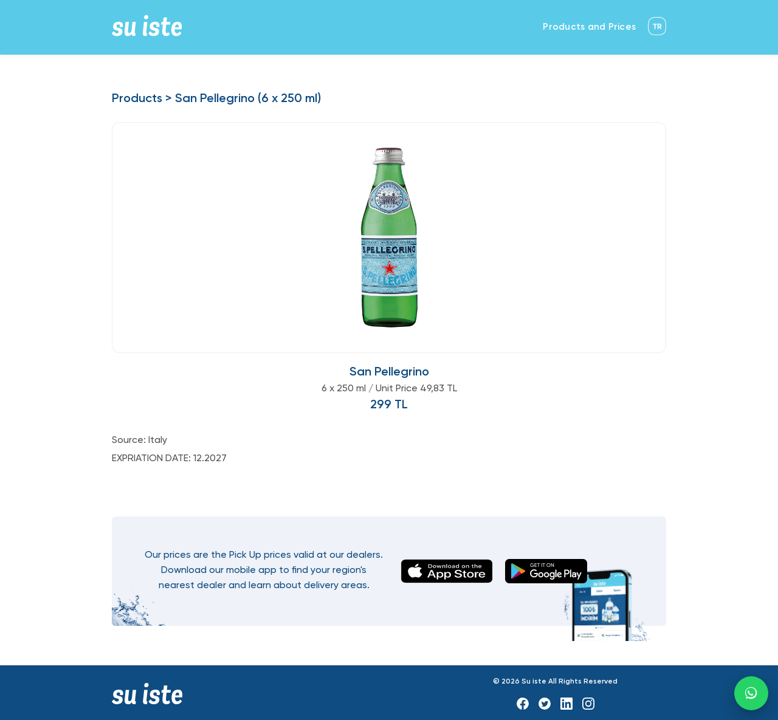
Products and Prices (589, 27)
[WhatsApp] (751, 693)
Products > (142, 99)
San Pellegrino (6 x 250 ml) (248, 99)
